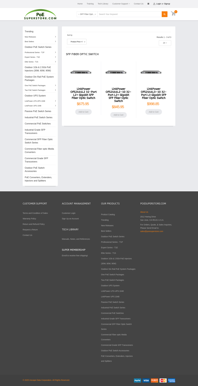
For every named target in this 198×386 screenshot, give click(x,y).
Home (79, 4)
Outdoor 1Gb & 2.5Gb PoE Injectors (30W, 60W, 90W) (38, 69)
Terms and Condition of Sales (35, 213)
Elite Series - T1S (31, 62)
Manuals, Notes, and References (76, 239)
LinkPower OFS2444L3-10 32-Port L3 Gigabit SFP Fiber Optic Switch (154, 93)
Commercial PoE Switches (38, 123)
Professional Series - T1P (34, 52)
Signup (167, 4)
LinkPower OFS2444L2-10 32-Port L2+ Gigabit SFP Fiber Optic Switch (118, 95)
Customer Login (68, 213)
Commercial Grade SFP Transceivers (36, 160)
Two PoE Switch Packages (35, 90)
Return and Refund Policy (34, 224)
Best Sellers (29, 42)
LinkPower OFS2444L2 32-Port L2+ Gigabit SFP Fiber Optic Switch (83, 93)
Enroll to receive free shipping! (75, 255)
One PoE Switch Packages (35, 86)
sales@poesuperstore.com (151, 231)
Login (158, 4)
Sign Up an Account (70, 219)
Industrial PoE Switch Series (38, 117)
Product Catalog (108, 214)
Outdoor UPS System (35, 96)
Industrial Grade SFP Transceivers (35, 131)
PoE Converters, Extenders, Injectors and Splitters (38, 179)
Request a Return (30, 230)
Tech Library (103, 4)
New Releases (30, 37)
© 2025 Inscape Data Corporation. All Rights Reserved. (46, 380)
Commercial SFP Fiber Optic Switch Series (39, 141)
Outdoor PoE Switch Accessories (35, 169)
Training (90, 4)
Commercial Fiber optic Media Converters (39, 150)
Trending (29, 31)
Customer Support (120, 4)
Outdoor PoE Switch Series (38, 47)
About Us (144, 212)
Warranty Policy (29, 219)
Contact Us (138, 4)
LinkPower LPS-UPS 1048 (35, 101)
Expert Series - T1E (32, 57)
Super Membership (73, 249)
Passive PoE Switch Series (38, 111)
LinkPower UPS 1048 (33, 106)
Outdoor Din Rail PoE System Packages (39, 78)
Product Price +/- (77, 42)
